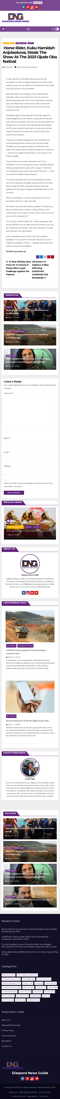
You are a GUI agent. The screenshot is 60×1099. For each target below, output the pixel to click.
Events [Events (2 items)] (39, 983)
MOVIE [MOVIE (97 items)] (37, 992)
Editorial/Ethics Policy (11, 1025)
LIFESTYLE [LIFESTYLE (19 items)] (25, 992)
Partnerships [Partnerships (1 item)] (8, 996)
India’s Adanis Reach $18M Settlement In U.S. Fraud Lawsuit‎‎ (29, 900)
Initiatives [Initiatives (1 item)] (40, 987)
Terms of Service (9, 1036)
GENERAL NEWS (21, 43)
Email (7, 452)
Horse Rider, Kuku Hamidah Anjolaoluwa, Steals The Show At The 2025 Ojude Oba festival (30, 55)
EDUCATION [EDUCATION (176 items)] (44, 979)
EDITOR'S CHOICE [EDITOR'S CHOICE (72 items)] (11, 979)
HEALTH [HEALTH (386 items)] (28, 987)
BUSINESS (10, 331)
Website (7, 466)
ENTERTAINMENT (8, 43)
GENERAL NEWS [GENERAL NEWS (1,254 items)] (11, 987)
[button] (53, 29)
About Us (6, 1020)
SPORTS (30, 43)
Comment (9, 393)
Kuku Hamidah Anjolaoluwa (27, 67)
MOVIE (28, 527)
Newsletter (7, 1041)
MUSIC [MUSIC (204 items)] (49, 992)
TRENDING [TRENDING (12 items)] (33, 1000)
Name (7, 438)
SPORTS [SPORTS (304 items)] (7, 1000)
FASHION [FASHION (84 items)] (50, 983)
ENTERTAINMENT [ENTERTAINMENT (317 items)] (11, 983)
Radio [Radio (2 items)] (46, 996)
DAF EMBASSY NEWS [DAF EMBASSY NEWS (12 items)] (27, 975)
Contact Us (6, 1046)
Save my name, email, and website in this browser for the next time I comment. (28, 484)
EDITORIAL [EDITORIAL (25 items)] (28, 979)
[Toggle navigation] (28, 29)
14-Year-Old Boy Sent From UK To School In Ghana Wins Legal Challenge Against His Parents (18, 268)
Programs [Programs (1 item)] (35, 996)
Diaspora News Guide (30, 1073)
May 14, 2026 (13, 535)
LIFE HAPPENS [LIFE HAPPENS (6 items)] (9, 992)
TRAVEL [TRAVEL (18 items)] (20, 1000)
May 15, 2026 (13, 317)
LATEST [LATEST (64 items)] (52, 987)
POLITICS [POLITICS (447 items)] (22, 996)
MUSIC (37, 527)
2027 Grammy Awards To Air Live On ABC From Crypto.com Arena (29, 531)
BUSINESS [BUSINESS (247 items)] (8, 975)
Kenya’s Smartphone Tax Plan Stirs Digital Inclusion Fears (27, 721)
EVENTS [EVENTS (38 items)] (28, 983)
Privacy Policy (8, 1030)
